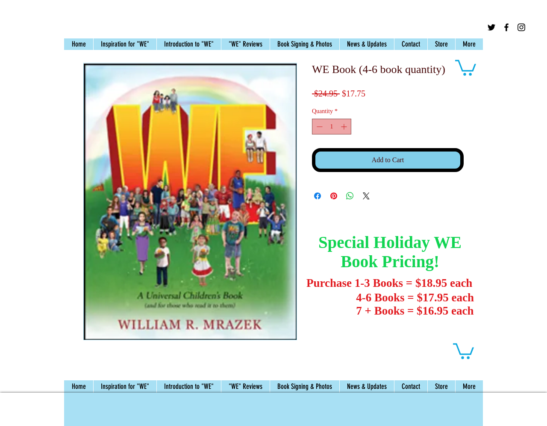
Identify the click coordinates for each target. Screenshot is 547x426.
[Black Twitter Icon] (491, 27)
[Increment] (344, 126)
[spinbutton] (331, 126)
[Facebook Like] (521, 38)
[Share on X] (366, 196)
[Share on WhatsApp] (350, 196)
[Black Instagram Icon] (521, 27)
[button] (465, 67)
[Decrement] (318, 126)
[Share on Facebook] (317, 196)
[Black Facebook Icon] (506, 27)
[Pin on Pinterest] (334, 196)
